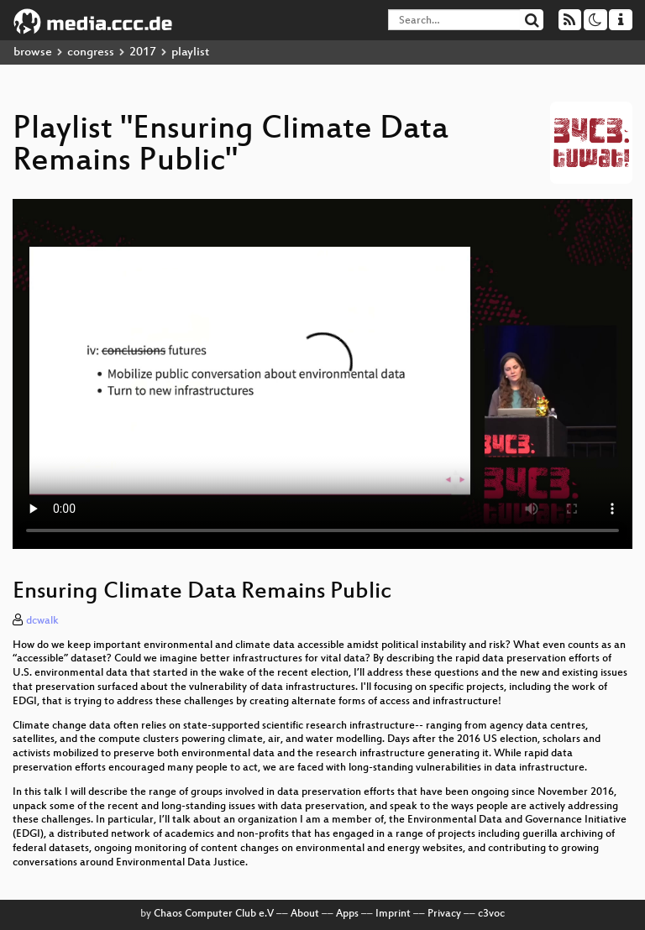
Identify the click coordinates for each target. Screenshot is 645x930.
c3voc (491, 914)
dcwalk (42, 621)
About (305, 914)
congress (90, 52)
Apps (347, 914)
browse (32, 52)
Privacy (444, 914)
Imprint (393, 914)
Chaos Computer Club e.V (214, 914)
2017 (142, 52)
